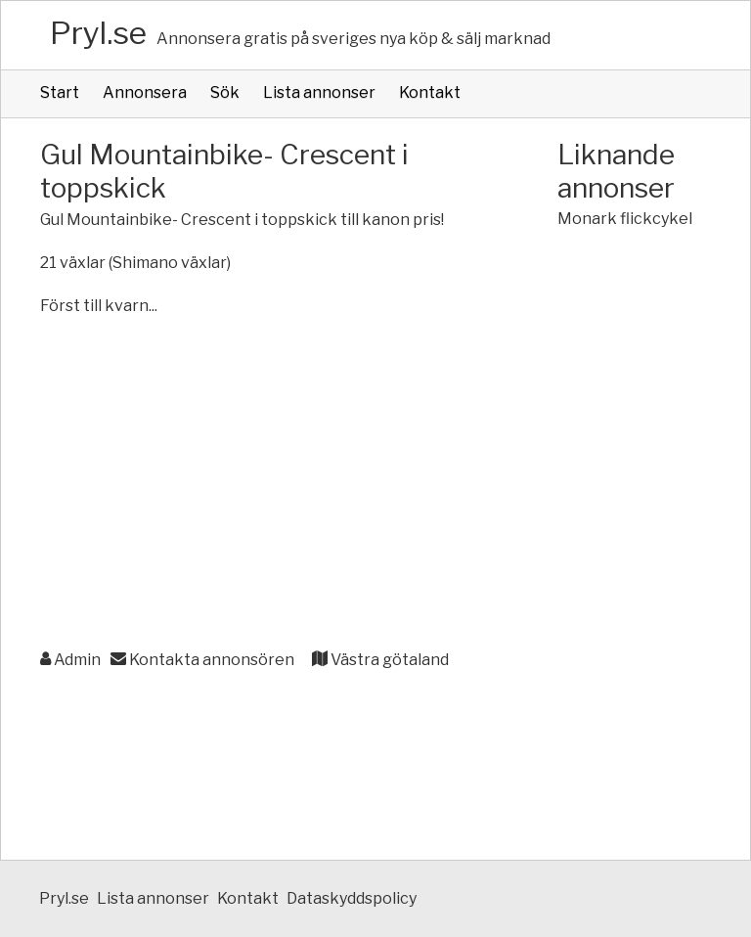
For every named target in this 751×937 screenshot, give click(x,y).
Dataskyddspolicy (352, 898)
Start (59, 92)
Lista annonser (319, 92)
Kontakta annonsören (202, 659)
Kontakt (430, 92)
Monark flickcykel (624, 218)
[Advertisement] (259, 495)
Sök (225, 92)
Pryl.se (98, 33)
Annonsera (145, 92)
